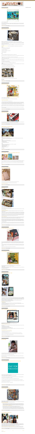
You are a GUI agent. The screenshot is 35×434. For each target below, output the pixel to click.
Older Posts (23, 430)
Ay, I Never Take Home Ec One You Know (8, 228)
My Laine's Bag (4, 339)
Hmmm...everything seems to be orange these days (9, 309)
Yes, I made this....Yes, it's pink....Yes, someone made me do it (11, 152)
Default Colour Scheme (5, 112)
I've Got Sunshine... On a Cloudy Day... (7, 251)
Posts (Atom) (4, 431)
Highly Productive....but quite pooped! (7, 126)
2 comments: (4, 149)
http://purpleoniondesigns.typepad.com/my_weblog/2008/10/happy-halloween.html (8, 426)
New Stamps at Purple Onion (6, 167)
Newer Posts (2, 430)
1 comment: (4, 428)
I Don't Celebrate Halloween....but (6, 412)
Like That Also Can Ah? (5, 8)
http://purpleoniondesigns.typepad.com (5, 183)
